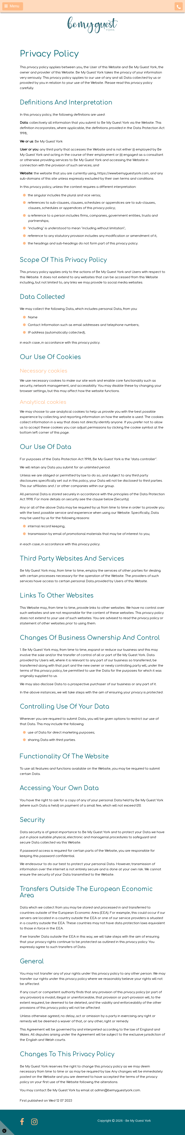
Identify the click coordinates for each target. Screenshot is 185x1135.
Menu (11, 6)
